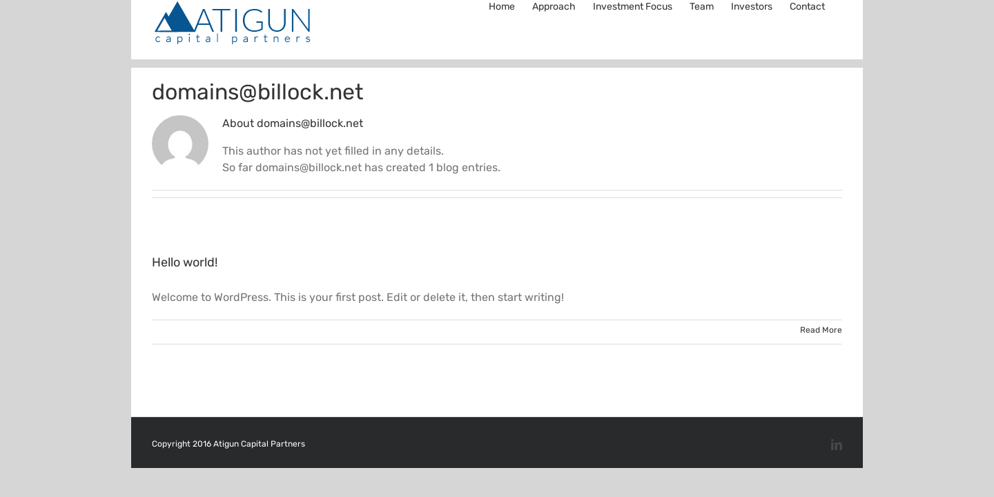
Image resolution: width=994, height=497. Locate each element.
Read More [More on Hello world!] (821, 330)
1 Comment (518, 331)
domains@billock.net (221, 331)
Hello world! (184, 262)
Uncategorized (441, 331)
